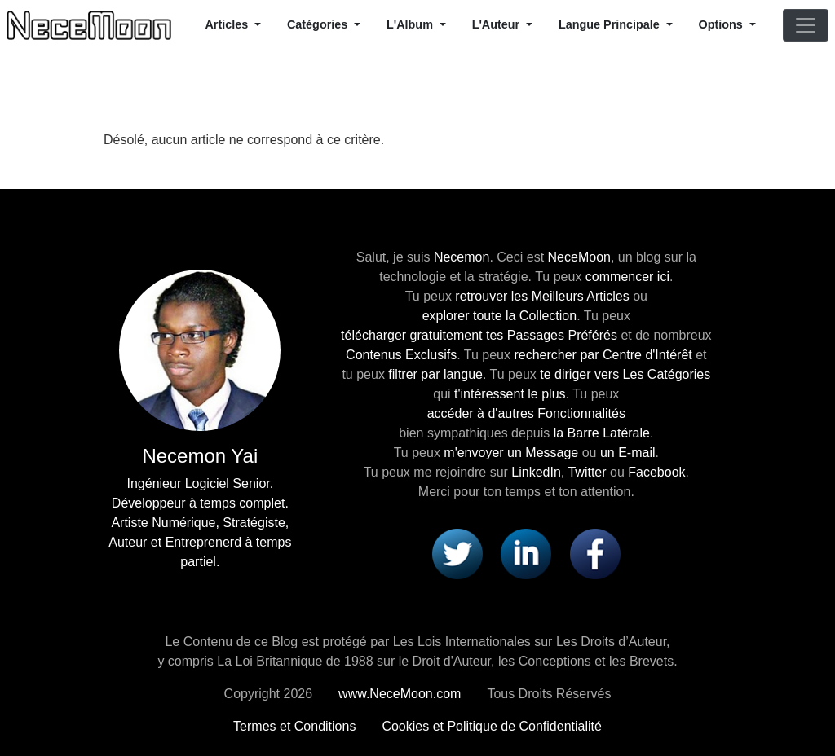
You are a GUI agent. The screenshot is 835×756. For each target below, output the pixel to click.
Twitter (587, 472)
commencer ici (627, 277)
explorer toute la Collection (499, 316)
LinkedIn (536, 472)
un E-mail (628, 452)
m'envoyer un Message (511, 452)
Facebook (656, 472)
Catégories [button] (319, 24)
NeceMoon (579, 257)
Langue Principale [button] (611, 24)
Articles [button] (228, 24)
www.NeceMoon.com (399, 694)
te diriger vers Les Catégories (625, 374)
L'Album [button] (411, 24)
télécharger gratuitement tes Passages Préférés (479, 335)
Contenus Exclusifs (401, 355)
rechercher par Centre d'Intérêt (602, 355)
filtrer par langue (435, 374)
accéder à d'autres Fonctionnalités (526, 413)
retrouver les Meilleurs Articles (542, 296)
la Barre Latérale (602, 433)
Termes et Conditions (294, 726)
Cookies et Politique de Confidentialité (492, 726)
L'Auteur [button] (498, 24)
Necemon (461, 257)
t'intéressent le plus (509, 394)
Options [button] (722, 24)
